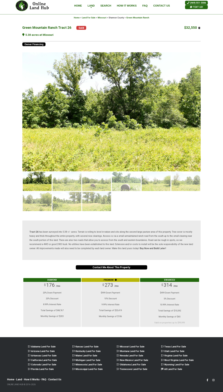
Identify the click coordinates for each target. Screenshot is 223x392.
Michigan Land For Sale (88, 360)
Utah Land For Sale (174, 351)
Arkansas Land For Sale (44, 355)
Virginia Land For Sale (176, 355)
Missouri (102, 18)
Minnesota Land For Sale (89, 364)
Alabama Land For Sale (43, 346)
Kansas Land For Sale (87, 346)
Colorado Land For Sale (43, 364)
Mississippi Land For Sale (89, 369)
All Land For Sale (173, 369)
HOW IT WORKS (127, 5)
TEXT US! (196, 7)
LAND (91, 6)
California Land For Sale (44, 360)
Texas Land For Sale (175, 346)
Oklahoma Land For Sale (133, 364)
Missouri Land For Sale (132, 346)
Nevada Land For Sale (131, 355)
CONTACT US (161, 5)
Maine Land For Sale (86, 355)
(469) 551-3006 (196, 2)
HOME (78, 5)
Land (19, 379)
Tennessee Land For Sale (133, 369)
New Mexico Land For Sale (134, 360)
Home (77, 18)
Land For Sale (88, 18)
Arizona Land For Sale (43, 351)
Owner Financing (33, 44)
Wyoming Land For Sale (176, 364)
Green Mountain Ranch (137, 18)
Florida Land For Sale (42, 369)
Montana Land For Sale (132, 351)
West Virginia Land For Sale (179, 360)
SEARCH (105, 5)
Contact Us (54, 379)
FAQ (145, 5)
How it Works (32, 379)
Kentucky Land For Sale (88, 351)
